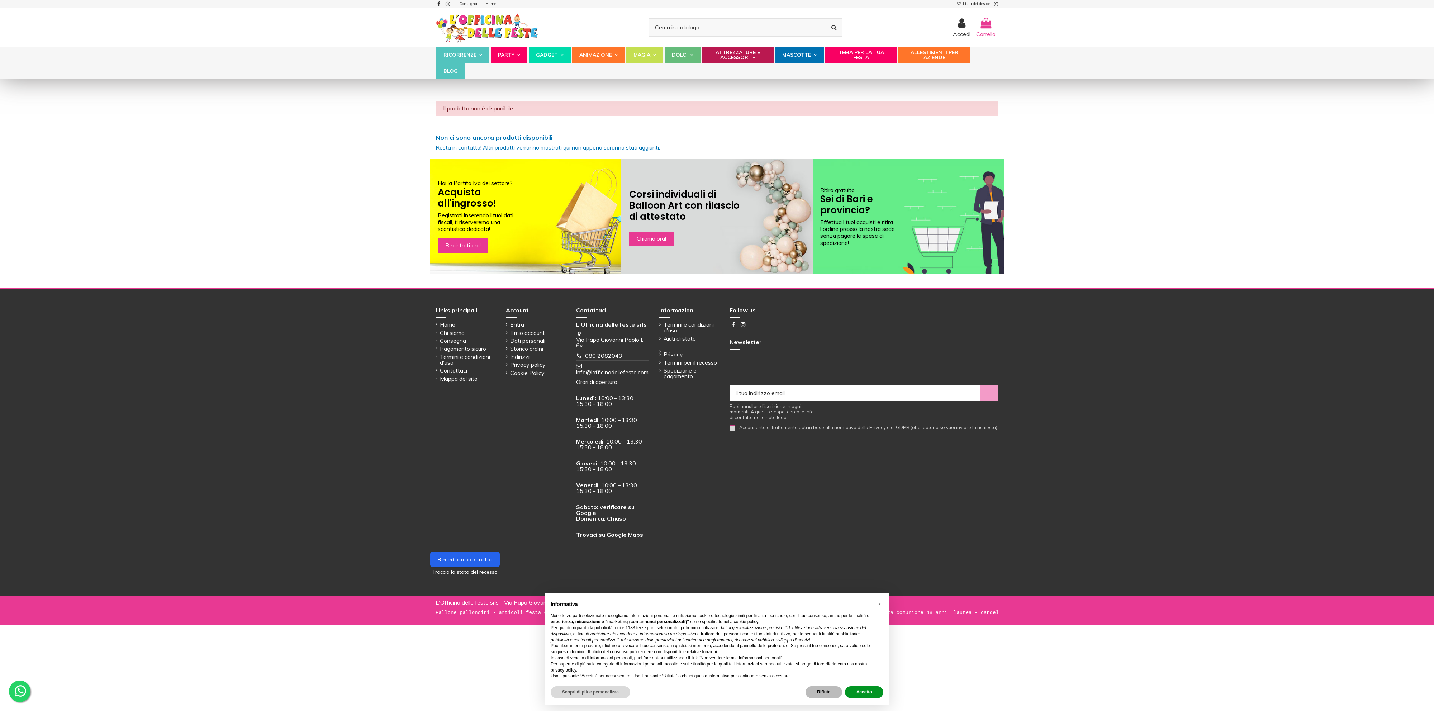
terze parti (645, 627)
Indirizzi (520, 357)
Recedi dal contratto (465, 559)
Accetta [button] (864, 692)
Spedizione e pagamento (680, 373)
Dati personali (527, 340)
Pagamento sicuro (463, 348)
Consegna (468, 3)
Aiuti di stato (680, 338)
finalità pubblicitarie (840, 633)
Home (490, 3)
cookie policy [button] (746, 621)
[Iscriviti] (989, 393)
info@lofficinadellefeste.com (612, 372)
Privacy (673, 354)
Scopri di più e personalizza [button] (590, 692)
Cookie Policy (527, 373)
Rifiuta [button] (823, 692)
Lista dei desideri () (977, 3)
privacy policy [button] (563, 670)
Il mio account (527, 333)
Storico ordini (526, 348)
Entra (517, 324)
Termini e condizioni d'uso (465, 359)
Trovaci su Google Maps (609, 534)
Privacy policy (528, 365)
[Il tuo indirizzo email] (855, 393)
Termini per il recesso (690, 362)
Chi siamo (452, 333)
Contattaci (453, 370)
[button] (462, 55)
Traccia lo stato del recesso (465, 572)
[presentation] (784, 368)
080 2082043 (603, 355)
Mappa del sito (459, 378)
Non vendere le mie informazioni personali (741, 657)
